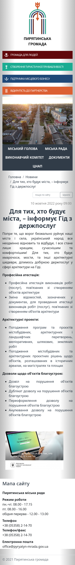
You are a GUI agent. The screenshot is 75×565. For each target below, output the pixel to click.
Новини (32, 177)
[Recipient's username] (46, 195)
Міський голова (22, 149)
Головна (14, 177)
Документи (59, 157)
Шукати (66, 194)
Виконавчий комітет (24, 157)
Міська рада (56, 149)
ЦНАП (37, 166)
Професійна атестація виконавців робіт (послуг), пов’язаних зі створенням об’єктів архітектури (41, 288)
